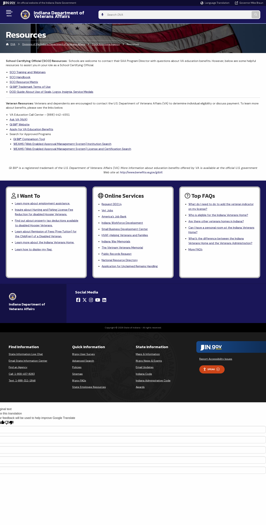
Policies (76, 367)
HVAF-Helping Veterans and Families (126, 234)
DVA (13, 41)
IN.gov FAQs (79, 380)
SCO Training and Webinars (28, 69)
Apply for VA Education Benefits (31, 126)
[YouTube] (97, 300)
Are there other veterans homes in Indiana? (217, 220)
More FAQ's (195, 254)
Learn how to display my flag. (34, 249)
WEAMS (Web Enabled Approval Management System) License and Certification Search (72, 146)
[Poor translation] (9, 422)
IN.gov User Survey (83, 354)
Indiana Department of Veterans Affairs (73, 13)
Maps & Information (148, 354)
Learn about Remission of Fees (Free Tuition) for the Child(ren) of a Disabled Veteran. (47, 233)
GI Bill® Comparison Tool (29, 136)
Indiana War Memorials (116, 241)
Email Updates (145, 367)
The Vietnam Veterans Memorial (123, 247)
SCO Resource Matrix (24, 79)
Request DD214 (112, 202)
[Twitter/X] (84, 300)
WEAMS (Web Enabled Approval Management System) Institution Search (62, 141)
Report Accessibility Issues (215, 359)
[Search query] (233, 13)
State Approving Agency (106, 41)
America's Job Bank (114, 215)
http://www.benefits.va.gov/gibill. (141, 169)
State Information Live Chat (26, 354)
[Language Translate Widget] (215, 3)
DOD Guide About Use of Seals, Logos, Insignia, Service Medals (51, 89)
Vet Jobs (108, 208)
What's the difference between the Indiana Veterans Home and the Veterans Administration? (217, 243)
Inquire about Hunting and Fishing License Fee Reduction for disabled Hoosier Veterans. (45, 209)
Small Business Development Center (126, 228)
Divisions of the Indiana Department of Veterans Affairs (53, 41)
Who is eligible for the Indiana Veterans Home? (219, 213)
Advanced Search (83, 361)
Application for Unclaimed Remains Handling (131, 267)
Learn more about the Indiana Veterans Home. (46, 242)
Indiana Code (144, 374)
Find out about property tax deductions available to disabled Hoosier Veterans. (42, 221)
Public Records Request (117, 254)
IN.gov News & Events (149, 361)
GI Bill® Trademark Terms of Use (30, 84)
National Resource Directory (120, 260)
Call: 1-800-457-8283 (22, 374)
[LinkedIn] (104, 300)
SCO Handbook (20, 74)
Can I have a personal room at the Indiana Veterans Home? (216, 228)
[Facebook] (78, 300)
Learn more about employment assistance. (43, 201)
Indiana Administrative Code (153, 380)
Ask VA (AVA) (18, 117)
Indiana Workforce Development (123, 221)
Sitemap (77, 374)
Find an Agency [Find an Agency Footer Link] (18, 367)
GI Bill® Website (20, 121)
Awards (140, 387)
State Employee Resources (89, 387)
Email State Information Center (28, 361)
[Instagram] (91, 300)
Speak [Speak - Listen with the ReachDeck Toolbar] (211, 369)
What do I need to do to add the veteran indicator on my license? (216, 204)
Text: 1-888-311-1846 (22, 380)
